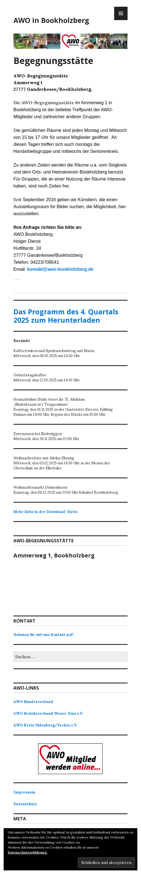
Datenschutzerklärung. (28, 852)
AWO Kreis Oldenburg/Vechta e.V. (45, 725)
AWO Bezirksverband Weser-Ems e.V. (48, 713)
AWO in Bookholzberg (51, 20)
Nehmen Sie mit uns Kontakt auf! (43, 634)
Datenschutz (25, 804)
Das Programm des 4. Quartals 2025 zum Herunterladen (65, 316)
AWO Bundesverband (33, 701)
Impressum (24, 792)
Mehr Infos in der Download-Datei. (45, 511)
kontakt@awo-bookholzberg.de (60, 269)
